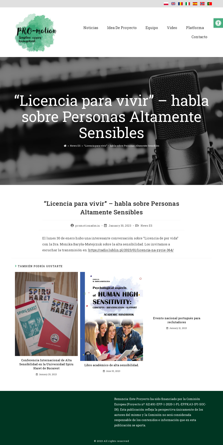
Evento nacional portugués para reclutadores (176, 320)
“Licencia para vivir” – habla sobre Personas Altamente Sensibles (121, 145)
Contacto (199, 36)
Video (172, 27)
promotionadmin (87, 225)
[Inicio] (65, 145)
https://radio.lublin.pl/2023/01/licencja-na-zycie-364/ (131, 250)
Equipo (152, 27)
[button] (218, 23)
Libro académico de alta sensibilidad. (111, 365)
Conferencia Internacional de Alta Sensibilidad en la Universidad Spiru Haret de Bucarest (46, 364)
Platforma (195, 27)
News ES (146, 225)
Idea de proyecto (122, 27)
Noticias (90, 27)
